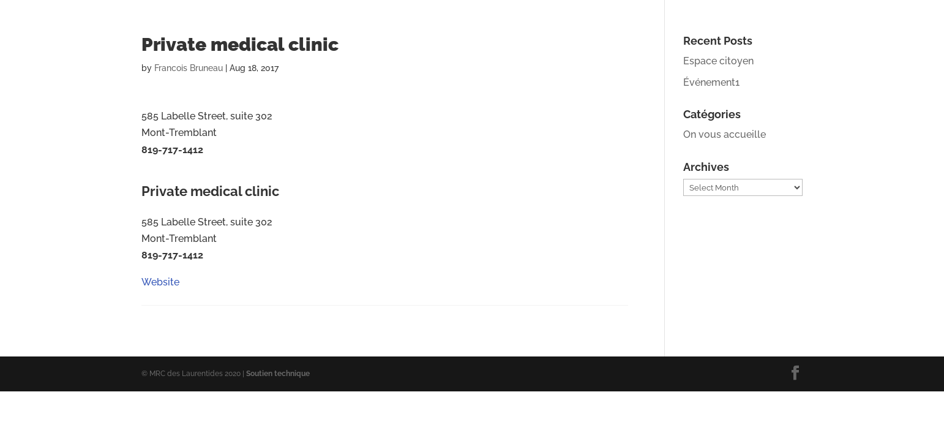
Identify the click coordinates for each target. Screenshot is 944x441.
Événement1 (711, 82)
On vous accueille (724, 134)
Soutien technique (278, 373)
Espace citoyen (718, 61)
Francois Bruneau (188, 68)
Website (160, 176)
